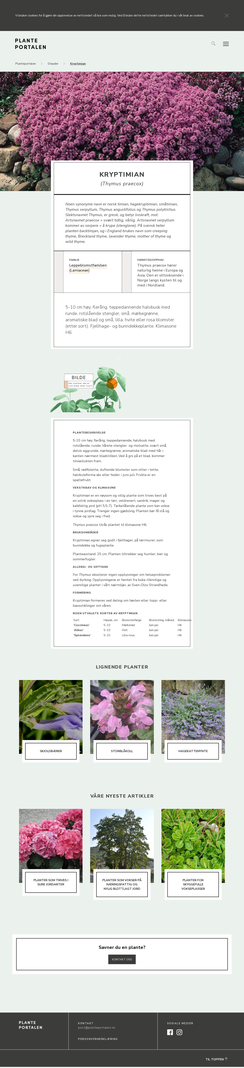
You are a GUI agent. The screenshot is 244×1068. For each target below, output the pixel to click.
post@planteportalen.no (96, 1029)
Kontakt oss (122, 960)
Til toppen (216, 1060)
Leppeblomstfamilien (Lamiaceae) (88, 268)
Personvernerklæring (98, 1040)
